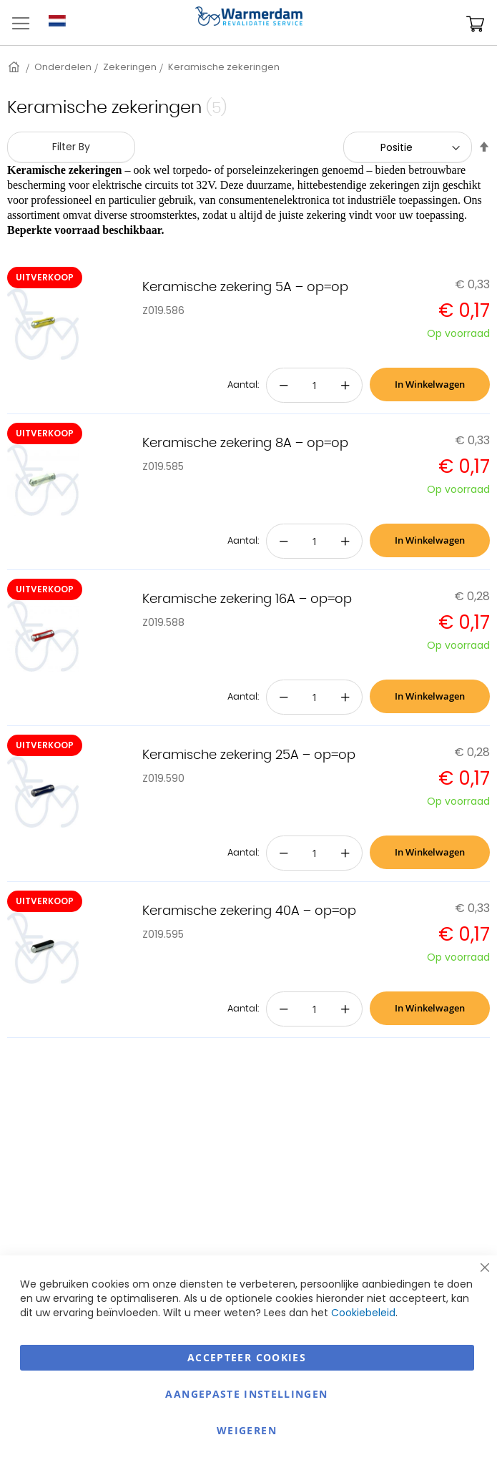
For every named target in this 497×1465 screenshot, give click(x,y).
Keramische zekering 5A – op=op (245, 287)
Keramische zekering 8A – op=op (245, 443)
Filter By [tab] (71, 146)
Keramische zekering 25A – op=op (248, 755)
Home (15, 67)
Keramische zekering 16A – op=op (247, 599)
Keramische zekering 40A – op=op (249, 911)
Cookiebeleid (363, 1312)
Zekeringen (130, 67)
